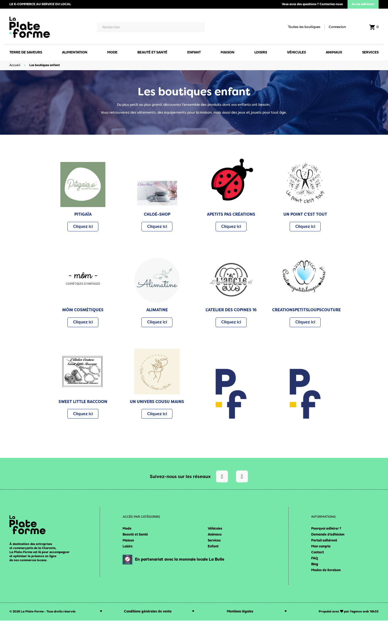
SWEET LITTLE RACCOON (82, 403)
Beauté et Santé (135, 537)
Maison (128, 543)
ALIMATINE (157, 310)
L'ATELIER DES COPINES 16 (231, 310)
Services (214, 543)
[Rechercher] (151, 27)
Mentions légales (240, 614)
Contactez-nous (331, 4)
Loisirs (128, 549)
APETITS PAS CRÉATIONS (231, 214)
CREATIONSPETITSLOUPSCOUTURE (306, 310)
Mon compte (321, 549)
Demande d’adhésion (327, 537)
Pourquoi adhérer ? (326, 531)
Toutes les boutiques (304, 27)
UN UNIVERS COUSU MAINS (157, 403)
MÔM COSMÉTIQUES (82, 310)
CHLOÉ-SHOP (157, 214)
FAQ (314, 561)
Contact (317, 555)
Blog (314, 566)
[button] (83, 227)
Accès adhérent (363, 4)
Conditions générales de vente (148, 614)
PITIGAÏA (83, 214)
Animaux (215, 537)
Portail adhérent (324, 543)
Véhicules (215, 531)
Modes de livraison (326, 572)
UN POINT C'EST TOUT (305, 214)
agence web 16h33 (365, 614)
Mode (127, 531)
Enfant (213, 549)
